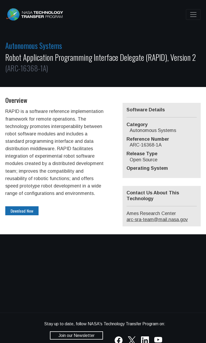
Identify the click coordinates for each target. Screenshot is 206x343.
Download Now (22, 211)
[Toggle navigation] (193, 14)
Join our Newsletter (76, 335)
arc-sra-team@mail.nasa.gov (157, 219)
